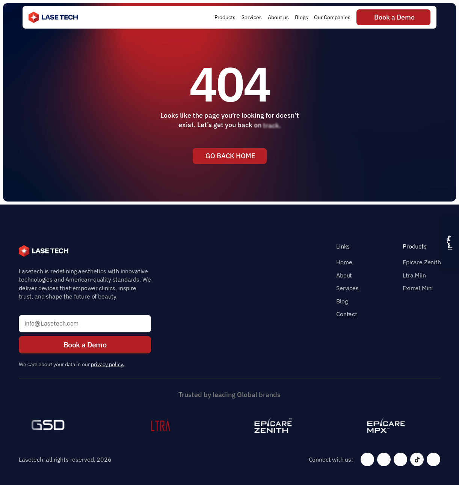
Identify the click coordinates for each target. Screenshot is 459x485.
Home (344, 262)
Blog (341, 301)
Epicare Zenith (422, 262)
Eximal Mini (418, 288)
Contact (346, 314)
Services (347, 288)
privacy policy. (107, 364)
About (344, 275)
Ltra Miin (414, 275)
